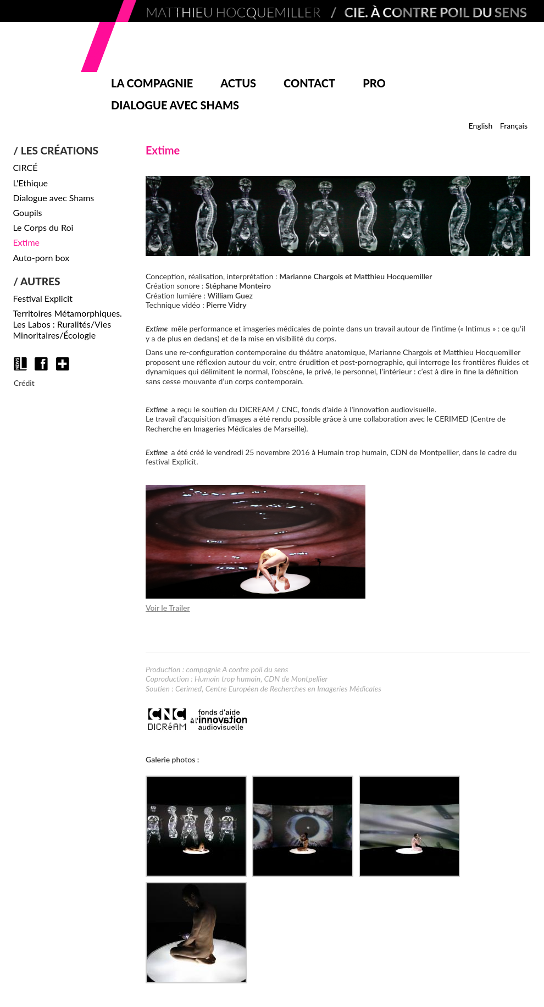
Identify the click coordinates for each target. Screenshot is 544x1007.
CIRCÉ (25, 167)
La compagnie (152, 83)
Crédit (24, 383)
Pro (374, 83)
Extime (26, 242)
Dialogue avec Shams (175, 105)
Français (514, 125)
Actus (238, 83)
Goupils (27, 212)
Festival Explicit (43, 298)
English (481, 125)
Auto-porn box (41, 257)
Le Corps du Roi (43, 227)
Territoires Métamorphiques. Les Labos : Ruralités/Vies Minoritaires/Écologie (67, 324)
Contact (309, 83)
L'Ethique (30, 183)
